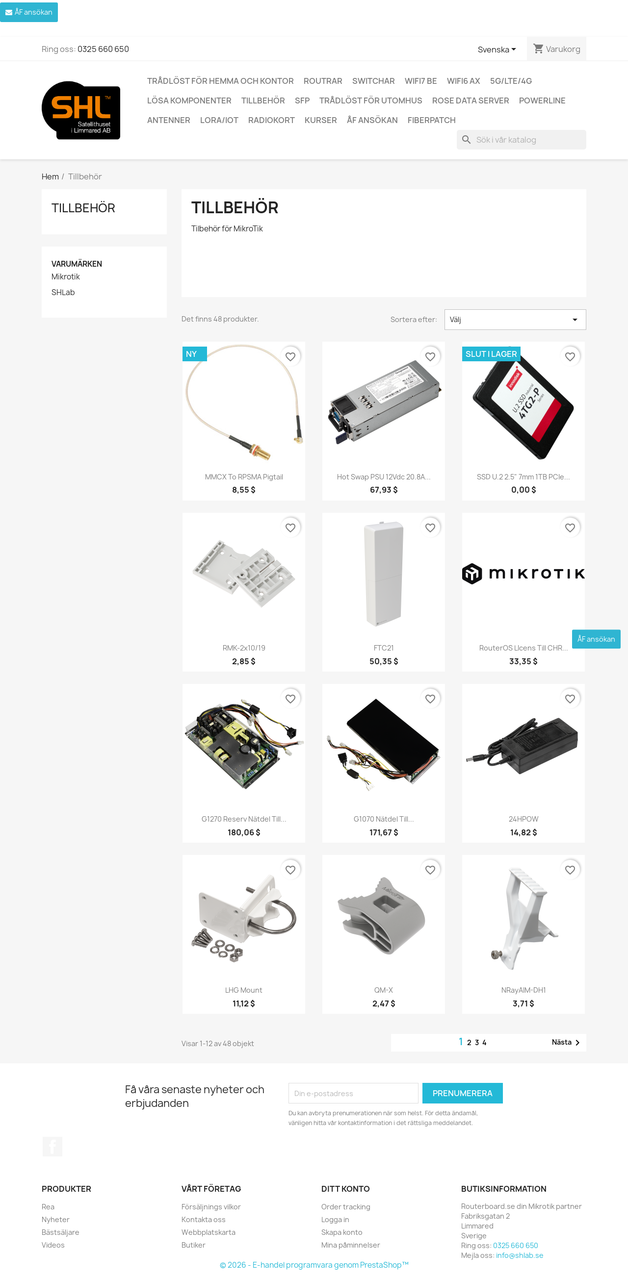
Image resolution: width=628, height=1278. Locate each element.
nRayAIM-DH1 (523, 990)
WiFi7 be (421, 80)
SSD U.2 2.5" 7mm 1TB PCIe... (523, 476)
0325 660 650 (103, 49)
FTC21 (384, 647)
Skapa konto (342, 1232)
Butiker (194, 1245)
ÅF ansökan (372, 120)
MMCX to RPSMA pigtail (244, 476)
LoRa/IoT (219, 120)
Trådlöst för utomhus (370, 100)
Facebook (52, 1146)
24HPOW (524, 819)
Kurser (321, 120)
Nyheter (56, 1219)
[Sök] (521, 140)
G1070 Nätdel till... (384, 819)
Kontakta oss (204, 1219)
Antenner (168, 120)
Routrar (323, 80)
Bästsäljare (60, 1232)
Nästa (567, 1043)
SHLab (63, 293)
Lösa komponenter (189, 100)
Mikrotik (66, 277)
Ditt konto (345, 1188)
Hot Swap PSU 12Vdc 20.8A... (384, 476)
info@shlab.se (520, 1255)
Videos (53, 1245)
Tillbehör (263, 100)
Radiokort (271, 120)
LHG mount (243, 990)
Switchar (373, 80)
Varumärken (77, 264)
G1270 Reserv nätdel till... (244, 819)
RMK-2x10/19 (244, 647)
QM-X (383, 990)
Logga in (335, 1219)
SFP (302, 100)
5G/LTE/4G (511, 80)
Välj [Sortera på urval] (515, 320)
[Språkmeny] (499, 50)
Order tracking (345, 1206)
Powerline (542, 100)
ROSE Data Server (470, 100)
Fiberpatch (432, 120)
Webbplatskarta (209, 1232)
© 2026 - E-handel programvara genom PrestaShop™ (314, 1265)
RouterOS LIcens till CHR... (523, 647)
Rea (48, 1206)
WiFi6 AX (463, 80)
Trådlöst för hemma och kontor (220, 80)
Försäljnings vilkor (211, 1206)
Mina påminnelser (350, 1245)
